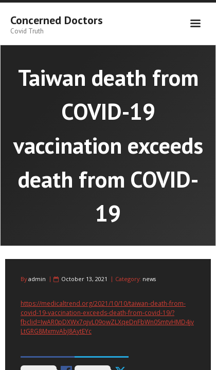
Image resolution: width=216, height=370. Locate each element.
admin (37, 279)
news (149, 279)
